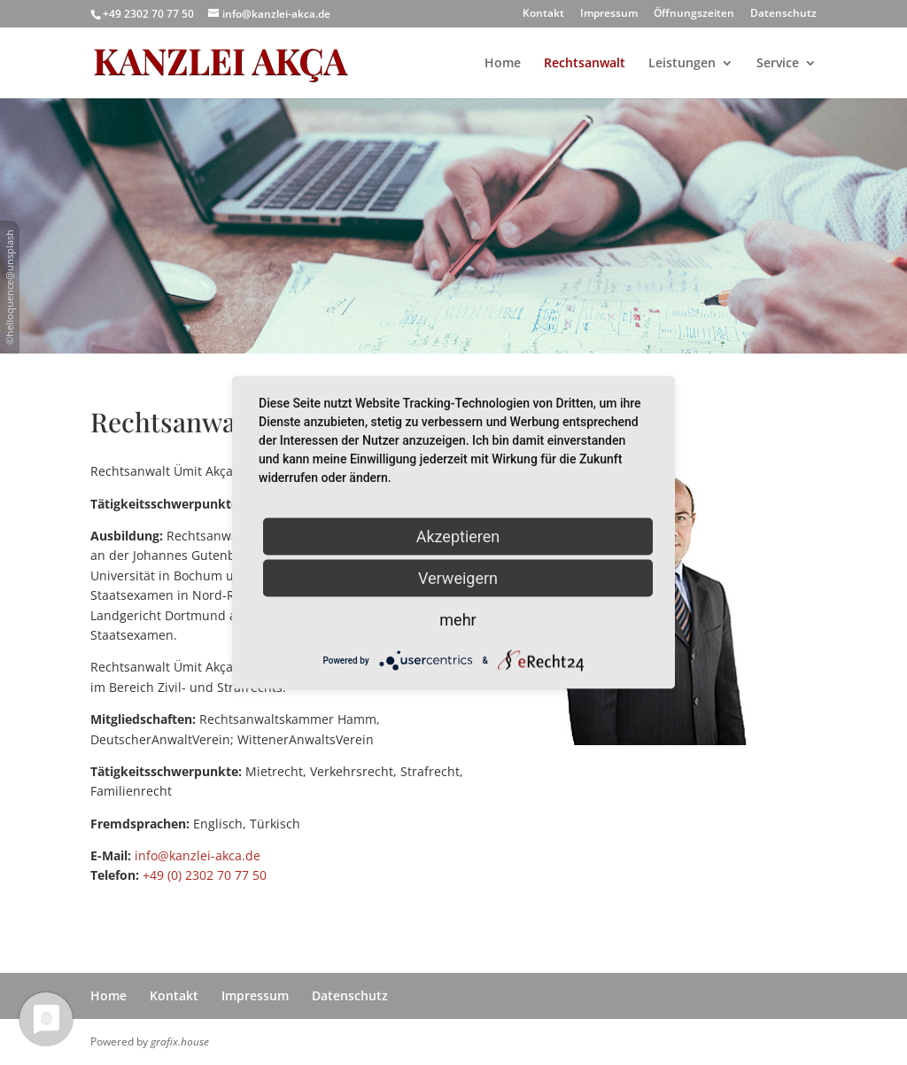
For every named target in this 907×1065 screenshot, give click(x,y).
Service (777, 64)
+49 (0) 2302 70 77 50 (205, 875)
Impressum (609, 14)
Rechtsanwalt (584, 64)
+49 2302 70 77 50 (148, 13)
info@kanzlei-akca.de (197, 855)
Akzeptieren (458, 536)
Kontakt (543, 14)
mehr (457, 619)
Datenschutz (783, 14)
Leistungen (682, 64)
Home (503, 64)
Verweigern (458, 578)
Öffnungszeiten (694, 14)
